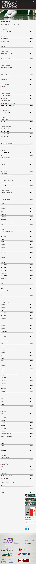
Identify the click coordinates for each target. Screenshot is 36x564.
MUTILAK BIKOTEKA (17, 71)
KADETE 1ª (17, 443)
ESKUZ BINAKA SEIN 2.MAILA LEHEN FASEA (17, 103)
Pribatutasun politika (15, 541)
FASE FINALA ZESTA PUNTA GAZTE (17, 438)
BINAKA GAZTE (17, 255)
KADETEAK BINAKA (17, 454)
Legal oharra (14, 542)
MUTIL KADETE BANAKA (17, 478)
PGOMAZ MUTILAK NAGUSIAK (17, 154)
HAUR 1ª (17, 403)
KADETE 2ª (17, 445)
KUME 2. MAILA (17, 379)
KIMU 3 (17, 399)
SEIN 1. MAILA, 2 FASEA (17, 162)
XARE (17, 155)
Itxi (34, 1)
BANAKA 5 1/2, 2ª (17, 48)
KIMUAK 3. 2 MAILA (17, 265)
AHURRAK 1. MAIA (17, 330)
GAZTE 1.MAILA (17, 219)
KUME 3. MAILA (17, 380)
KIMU (17, 224)
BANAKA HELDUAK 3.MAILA (17, 98)
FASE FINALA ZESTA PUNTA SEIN (17, 199)
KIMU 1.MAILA (17, 205)
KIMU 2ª (17, 398)
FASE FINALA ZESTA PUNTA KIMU (17, 433)
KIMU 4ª (17, 401)
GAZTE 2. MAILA (17, 393)
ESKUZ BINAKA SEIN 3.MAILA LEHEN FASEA (17, 105)
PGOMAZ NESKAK (17, 140)
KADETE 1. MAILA (17, 388)
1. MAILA (17, 490)
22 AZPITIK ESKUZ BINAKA (17, 91)
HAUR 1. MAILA (17, 383)
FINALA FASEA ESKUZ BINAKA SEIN (17, 192)
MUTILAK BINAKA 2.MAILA (17, 134)
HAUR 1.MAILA (17, 209)
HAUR (17, 226)
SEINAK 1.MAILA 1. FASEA (17, 128)
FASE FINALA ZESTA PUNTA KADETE (17, 436)
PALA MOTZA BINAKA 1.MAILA (17, 112)
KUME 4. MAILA (17, 382)
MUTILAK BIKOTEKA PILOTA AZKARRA (17, 168)
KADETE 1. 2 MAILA (17, 272)
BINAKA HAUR (17, 257)
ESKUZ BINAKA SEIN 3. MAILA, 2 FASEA (17, 182)
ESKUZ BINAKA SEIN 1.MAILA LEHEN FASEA (17, 102)
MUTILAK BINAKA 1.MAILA (17, 133)
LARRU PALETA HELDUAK (17, 27)
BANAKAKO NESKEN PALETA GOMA (17, 175)
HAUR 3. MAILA (17, 386)
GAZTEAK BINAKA (17, 455)
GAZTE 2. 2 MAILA (17, 278)
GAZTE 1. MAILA (17, 391)
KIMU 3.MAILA (17, 208)
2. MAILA (17, 492)
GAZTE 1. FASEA (17, 425)
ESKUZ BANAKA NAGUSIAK (17, 88)
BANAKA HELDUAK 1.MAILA (17, 74)
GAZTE (17, 227)
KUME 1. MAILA (17, 377)
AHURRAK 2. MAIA (17, 331)
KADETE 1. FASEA (17, 423)
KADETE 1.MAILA (17, 214)
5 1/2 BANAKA (17, 117)
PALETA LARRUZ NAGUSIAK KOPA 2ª (17, 145)
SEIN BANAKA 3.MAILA (17, 39)
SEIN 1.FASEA (17, 121)
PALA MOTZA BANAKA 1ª (17, 83)
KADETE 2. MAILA (17, 390)
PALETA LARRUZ (17, 485)
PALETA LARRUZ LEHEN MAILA (17, 31)
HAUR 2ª (17, 404)
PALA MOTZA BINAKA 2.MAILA (17, 114)
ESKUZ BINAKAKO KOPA (17, 148)
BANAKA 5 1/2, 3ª (17, 49)
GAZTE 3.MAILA (17, 242)
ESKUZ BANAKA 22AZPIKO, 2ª (17, 43)
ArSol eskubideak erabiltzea (16, 543)
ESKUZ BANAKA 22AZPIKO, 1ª (17, 41)
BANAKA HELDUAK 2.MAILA (17, 76)
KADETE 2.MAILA (17, 216)
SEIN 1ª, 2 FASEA (17, 185)
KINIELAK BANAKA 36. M (17, 124)
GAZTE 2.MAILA (17, 221)
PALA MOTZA (17, 487)
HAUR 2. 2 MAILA (17, 269)
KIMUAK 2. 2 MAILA (17, 264)
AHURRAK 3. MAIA (17, 333)
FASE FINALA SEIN (17, 196)
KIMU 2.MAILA (17, 206)
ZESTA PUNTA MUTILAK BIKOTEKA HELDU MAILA (17, 55)
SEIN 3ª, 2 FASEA (17, 188)
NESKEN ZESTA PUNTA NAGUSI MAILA (17, 53)
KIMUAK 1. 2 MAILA (17, 262)
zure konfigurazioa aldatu (11, 7)
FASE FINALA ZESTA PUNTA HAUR (17, 434)
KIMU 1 (17, 396)
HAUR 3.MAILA (17, 213)
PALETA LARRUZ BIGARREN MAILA (17, 33)
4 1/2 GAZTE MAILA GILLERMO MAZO (17, 231)
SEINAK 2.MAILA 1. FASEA (17, 130)
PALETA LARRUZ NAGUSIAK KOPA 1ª (17, 143)
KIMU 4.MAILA (17, 309)
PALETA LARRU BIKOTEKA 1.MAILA (17, 58)
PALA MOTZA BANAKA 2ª (17, 84)
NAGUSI (17, 298)
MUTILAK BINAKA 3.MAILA (17, 136)
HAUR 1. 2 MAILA (17, 267)
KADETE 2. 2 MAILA (17, 273)
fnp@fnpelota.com (29, 543)
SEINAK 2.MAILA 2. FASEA (17, 164)
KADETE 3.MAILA (17, 217)
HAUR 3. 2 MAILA (17, 270)
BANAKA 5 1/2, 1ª (17, 46)
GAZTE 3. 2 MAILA (17, 280)
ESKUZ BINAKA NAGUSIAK (17, 152)
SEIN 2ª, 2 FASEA (17, 187)
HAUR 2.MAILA (17, 211)
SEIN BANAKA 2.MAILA (17, 38)
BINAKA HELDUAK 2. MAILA (17, 79)
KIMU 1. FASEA (17, 420)
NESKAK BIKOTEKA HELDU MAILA (17, 63)
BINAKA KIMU (17, 259)
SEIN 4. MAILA (17, 159)
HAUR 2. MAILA (17, 385)
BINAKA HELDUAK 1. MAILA (17, 77)
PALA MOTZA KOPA (17, 171)
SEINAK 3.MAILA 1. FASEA (17, 131)
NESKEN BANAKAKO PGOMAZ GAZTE (17, 476)
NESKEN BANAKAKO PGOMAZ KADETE (17, 475)
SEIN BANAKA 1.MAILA (17, 36)
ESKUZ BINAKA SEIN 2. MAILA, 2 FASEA (17, 180)
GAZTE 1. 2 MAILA (17, 276)
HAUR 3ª (17, 406)
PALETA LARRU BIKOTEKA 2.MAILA (17, 60)
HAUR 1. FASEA (17, 422)
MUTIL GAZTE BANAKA (17, 480)
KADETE (17, 286)
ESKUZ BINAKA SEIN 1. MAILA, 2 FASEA (17, 178)
